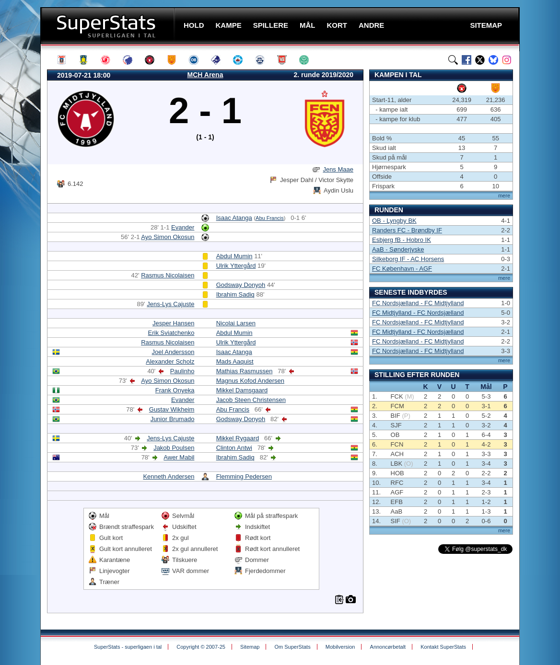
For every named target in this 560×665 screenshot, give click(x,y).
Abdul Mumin (234, 256)
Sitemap (249, 647)
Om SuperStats (292, 647)
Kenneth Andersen (168, 476)
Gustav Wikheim (172, 409)
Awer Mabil (178, 457)
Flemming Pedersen (244, 476)
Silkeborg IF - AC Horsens (408, 259)
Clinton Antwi (234, 447)
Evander (182, 227)
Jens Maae (338, 169)
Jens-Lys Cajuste (170, 304)
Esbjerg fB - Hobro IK (401, 239)
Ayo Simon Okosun (167, 237)
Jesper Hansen (173, 323)
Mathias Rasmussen (244, 371)
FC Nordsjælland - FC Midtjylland (418, 303)
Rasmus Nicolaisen (167, 275)
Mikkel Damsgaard (242, 390)
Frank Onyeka (175, 390)
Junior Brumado (173, 419)
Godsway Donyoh (241, 284)
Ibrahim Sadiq (235, 294)
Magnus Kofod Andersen (250, 380)
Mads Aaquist (235, 361)
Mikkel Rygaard (237, 438)
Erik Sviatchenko (171, 332)
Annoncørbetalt (388, 647)
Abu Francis (270, 218)
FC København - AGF (402, 268)
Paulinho (182, 371)
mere (504, 195)
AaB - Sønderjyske (398, 249)
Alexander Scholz (170, 361)
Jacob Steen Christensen (251, 399)
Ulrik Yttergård (236, 265)
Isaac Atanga (234, 217)
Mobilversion (340, 647)
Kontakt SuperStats (443, 647)
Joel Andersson (173, 351)
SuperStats (108, 25)
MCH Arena (205, 75)
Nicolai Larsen (236, 323)
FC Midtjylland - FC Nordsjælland (418, 312)
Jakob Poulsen (173, 447)
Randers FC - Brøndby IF (407, 230)
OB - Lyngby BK (394, 220)
